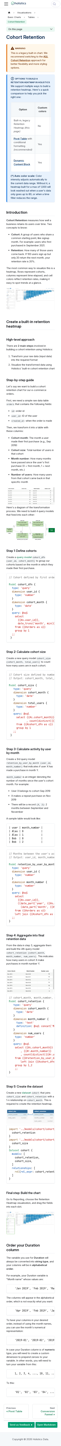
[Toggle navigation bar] (6, 3)
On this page (15, 29)
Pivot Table (20, 138)
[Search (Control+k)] (55, 4)
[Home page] (9, 12)
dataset (26, 1092)
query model (24, 557)
